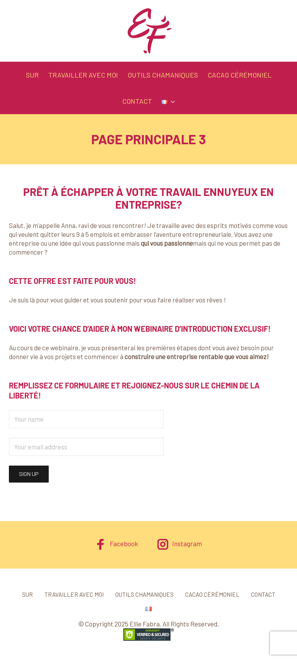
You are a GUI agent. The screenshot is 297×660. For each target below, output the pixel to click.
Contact (137, 101)
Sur (32, 75)
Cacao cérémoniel (239, 75)
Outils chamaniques (163, 75)
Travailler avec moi (83, 75)
